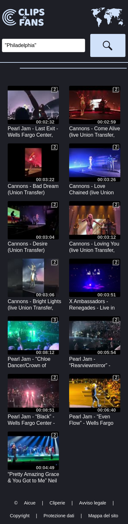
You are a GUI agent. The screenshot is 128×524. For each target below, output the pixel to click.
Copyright (20, 515)
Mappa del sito (103, 515)
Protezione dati (59, 515)
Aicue (30, 502)
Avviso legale (92, 502)
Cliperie (57, 502)
